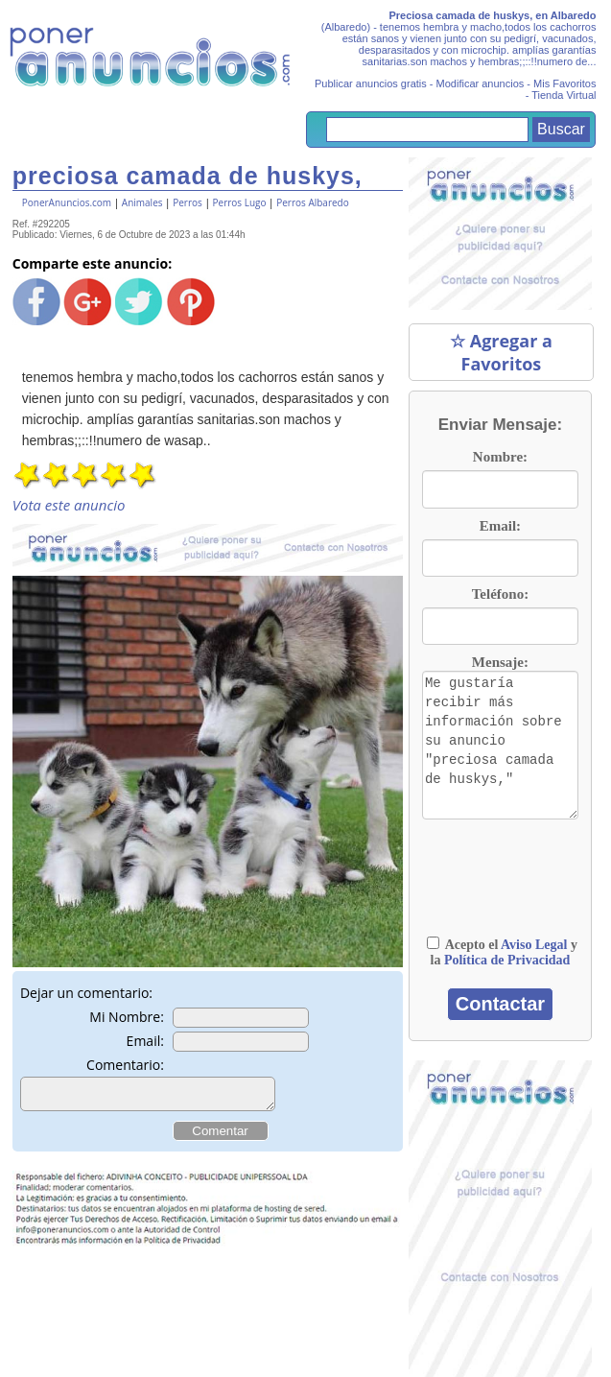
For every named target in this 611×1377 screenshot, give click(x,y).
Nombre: (500, 456)
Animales (142, 202)
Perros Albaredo (312, 202)
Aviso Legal (534, 945)
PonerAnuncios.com (66, 202)
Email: (145, 1041)
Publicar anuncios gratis (371, 83)
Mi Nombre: (126, 1017)
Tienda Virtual (563, 95)
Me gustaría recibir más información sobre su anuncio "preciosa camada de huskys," (500, 745)
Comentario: (125, 1065)
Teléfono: (500, 594)
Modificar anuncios (480, 83)
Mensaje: (500, 662)
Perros (187, 202)
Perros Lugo (240, 202)
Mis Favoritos (564, 83)
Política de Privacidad (507, 960)
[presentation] (518, 877)
